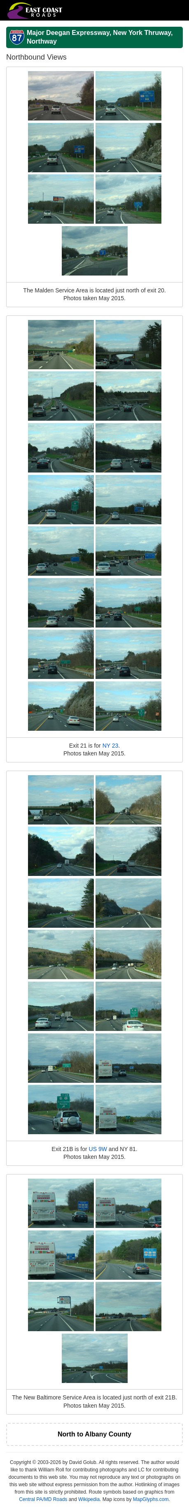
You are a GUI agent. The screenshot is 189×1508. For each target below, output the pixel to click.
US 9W (98, 1149)
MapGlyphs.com (151, 1499)
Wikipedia (89, 1499)
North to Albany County (94, 1434)
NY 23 (111, 745)
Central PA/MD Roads (43, 1499)
